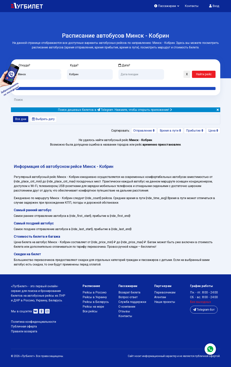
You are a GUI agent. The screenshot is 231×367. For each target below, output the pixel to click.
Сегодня (124, 82)
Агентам (160, 297)
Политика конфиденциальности (33, 322)
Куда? (74, 65)
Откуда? (24, 65)
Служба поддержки (132, 302)
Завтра (133, 82)
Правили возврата (24, 331)
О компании (126, 306)
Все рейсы (90, 311)
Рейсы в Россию (95, 292)
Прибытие (194, 130)
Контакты (192, 6)
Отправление (144, 130)
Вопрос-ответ (128, 297)
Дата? (124, 65)
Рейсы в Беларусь (96, 302)
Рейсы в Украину (95, 297)
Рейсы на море (93, 306)
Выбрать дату (43, 119)
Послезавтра (150, 82)
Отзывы (124, 311)
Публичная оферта (24, 326)
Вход (214, 6)
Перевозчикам (164, 292)
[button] (169, 74)
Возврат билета (129, 292)
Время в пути (170, 130)
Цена (213, 130)
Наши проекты (164, 302)
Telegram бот (204, 309)
